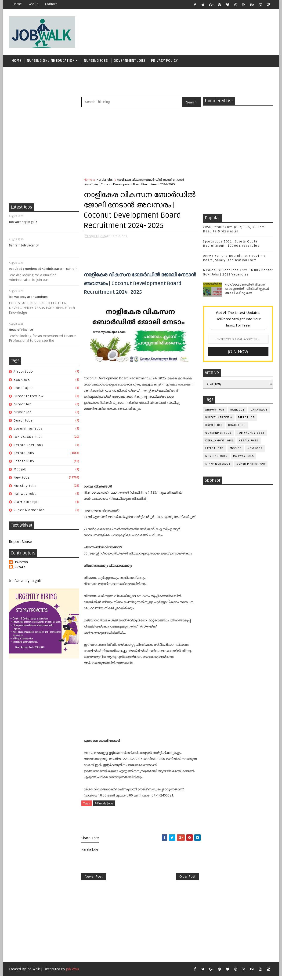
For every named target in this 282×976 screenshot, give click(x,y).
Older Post (187, 876)
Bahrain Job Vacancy (24, 245)
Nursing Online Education (51, 61)
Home (17, 4)
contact (51, 4)
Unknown (21, 562)
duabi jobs (23, 420)
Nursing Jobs (96, 61)
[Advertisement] (187, 30)
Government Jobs (129, 61)
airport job (23, 372)
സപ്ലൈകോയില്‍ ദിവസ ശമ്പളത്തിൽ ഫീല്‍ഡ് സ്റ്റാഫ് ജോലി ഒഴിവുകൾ (247, 289)
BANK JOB (22, 380)
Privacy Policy (164, 61)
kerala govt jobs (28, 445)
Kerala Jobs (24, 453)
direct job (23, 404)
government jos (28, 429)
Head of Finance (21, 330)
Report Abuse (20, 541)
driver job (23, 412)
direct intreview (28, 396)
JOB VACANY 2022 (28, 437)
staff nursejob (27, 502)
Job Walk (33, 969)
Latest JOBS (24, 461)
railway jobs (25, 494)
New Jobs (22, 478)
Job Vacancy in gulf (23, 222)
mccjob (20, 469)
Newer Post (94, 876)
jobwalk (19, 567)
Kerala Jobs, (119, 236)
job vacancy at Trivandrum (28, 297)
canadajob (23, 388)
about (33, 4)
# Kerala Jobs (104, 803)
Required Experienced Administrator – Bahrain (43, 269)
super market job (29, 510)
